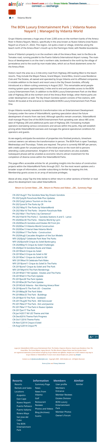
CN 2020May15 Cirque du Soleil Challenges (33, 244)
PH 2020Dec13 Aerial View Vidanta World (32, 229)
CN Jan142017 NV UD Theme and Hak (31, 313)
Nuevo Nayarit (24, 402)
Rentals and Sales (23, 388)
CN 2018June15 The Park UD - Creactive (32, 288)
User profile (61, 384)
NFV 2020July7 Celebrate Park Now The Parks (34, 238)
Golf (37, 398)
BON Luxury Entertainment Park (63, 405)
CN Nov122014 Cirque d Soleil (27, 322)
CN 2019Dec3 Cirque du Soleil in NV (30, 254)
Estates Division (63, 398)
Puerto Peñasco (24, 406)
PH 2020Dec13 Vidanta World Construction (33, 226)
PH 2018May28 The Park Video (27, 291)
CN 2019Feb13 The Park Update (28, 276)
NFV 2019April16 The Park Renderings (31, 269)
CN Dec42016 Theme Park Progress (30, 316)
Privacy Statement (59, 363)
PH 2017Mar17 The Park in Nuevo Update (33, 307)
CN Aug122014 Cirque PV (25, 325)
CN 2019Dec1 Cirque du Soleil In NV (30, 257)
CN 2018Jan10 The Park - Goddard (29, 297)
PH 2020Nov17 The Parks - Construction (32, 232)
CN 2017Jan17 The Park (24, 310)
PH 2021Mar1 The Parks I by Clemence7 (32, 213)
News (37, 388)
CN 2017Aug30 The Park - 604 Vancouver (32, 300)
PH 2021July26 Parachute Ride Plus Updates (34, 198)
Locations (19, 391)
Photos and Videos (44, 408)
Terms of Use (46, 363)
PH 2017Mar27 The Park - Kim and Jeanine (33, 304)
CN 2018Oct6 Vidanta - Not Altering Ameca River (36, 285)
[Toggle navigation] (12, 12)
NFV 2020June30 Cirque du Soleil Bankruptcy (34, 241)
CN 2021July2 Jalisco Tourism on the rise (32, 201)
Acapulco (21, 395)
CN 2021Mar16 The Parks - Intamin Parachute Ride (37, 210)
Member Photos (63, 411)
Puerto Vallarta (24, 409)
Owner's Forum (63, 415)
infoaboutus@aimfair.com (39, 359)
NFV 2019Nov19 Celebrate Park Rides (31, 260)
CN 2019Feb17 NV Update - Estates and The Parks (37, 272)
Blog (37, 412)
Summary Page (42, 384)
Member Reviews (64, 394)
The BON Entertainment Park (24, 426)
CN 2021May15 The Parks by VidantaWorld (33, 207)
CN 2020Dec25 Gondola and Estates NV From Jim (36, 223)
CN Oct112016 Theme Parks (26, 319)
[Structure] (10, 17)
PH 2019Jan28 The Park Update (28, 279)
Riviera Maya (23, 413)
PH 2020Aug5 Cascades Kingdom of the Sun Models (38, 235)
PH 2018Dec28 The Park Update (28, 282)
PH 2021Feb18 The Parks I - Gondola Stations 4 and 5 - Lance (42, 216)
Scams (38, 416)
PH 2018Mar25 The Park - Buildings (30, 294)
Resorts (18, 384)
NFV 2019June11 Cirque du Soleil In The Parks (35, 263)
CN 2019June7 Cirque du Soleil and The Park (34, 266)
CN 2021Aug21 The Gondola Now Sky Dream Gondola (39, 195)
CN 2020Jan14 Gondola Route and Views (32, 248)
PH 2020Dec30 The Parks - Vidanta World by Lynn (36, 219)
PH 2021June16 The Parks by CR (28, 204)
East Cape (21, 398)
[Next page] (13, 17)
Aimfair (78, 355)
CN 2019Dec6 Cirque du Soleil (27, 251)
